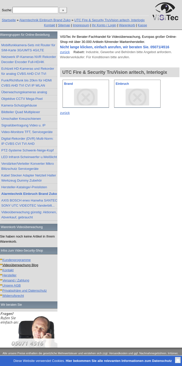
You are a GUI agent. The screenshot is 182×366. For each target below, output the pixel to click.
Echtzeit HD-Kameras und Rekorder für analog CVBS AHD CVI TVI (27, 71)
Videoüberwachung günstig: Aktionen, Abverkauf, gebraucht (29, 214)
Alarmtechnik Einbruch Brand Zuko (45, 20)
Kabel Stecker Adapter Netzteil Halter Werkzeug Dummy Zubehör (28, 177)
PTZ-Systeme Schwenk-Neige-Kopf (27, 150)
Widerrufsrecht (13, 296)
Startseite (9, 20)
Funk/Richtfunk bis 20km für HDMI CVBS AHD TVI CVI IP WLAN (26, 82)
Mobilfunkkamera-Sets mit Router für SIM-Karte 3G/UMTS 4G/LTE (28, 47)
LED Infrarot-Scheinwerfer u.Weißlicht (29, 157)
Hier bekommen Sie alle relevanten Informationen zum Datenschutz (119, 361)
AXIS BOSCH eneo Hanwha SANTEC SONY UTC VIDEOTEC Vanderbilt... (29, 202)
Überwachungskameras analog (24, 92)
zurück (65, 52)
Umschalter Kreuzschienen (21, 119)
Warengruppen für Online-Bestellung (25, 35)
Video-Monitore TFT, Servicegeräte (27, 132)
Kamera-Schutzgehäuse (19, 105)
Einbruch (122, 84)
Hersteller (9, 275)
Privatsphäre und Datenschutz (24, 290)
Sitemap (64, 25)
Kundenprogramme (16, 260)
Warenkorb (127, 25)
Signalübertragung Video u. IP (23, 125)
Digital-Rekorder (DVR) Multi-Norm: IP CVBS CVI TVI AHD (27, 141)
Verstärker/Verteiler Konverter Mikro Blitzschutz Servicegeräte (27, 166)
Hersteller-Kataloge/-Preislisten (24, 187)
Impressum (81, 25)
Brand (68, 84)
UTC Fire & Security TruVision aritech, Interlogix (109, 20)
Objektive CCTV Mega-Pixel (22, 99)
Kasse (142, 25)
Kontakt (49, 25)
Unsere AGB (11, 285)
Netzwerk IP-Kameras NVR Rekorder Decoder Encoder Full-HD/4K (28, 59)
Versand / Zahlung (15, 280)
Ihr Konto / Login (104, 25)
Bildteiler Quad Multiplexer (20, 112)
